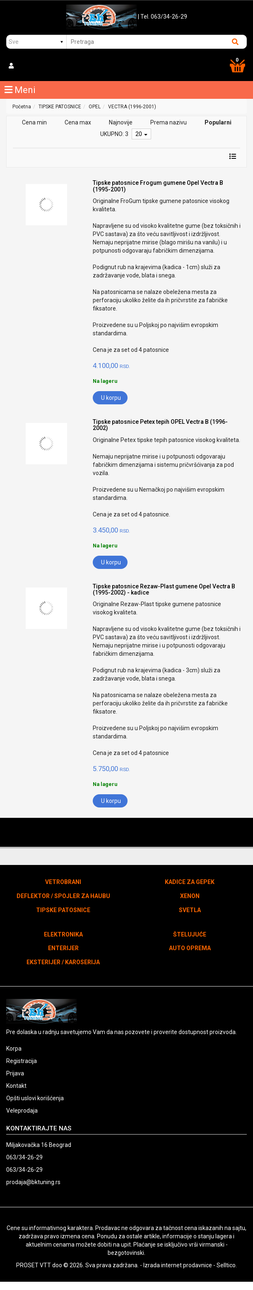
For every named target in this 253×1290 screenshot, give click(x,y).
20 (141, 134)
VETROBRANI (63, 882)
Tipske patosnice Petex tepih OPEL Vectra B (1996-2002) (160, 424)
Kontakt (16, 1085)
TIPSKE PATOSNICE (60, 107)
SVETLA (190, 910)
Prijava (15, 1073)
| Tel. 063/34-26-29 (162, 16)
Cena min (34, 122)
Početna (21, 107)
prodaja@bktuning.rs (33, 1182)
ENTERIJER (63, 948)
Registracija (21, 1061)
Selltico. (227, 1265)
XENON (190, 896)
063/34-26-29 (24, 1157)
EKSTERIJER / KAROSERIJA (63, 962)
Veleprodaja (22, 1110)
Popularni (218, 122)
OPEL (95, 107)
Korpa (14, 1048)
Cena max (78, 122)
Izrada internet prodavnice (177, 1265)
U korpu (111, 397)
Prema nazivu (168, 122)
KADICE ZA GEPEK (189, 882)
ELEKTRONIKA (63, 934)
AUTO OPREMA (190, 948)
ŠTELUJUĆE (189, 934)
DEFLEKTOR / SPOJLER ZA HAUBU (63, 896)
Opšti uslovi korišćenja (35, 1098)
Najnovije (121, 122)
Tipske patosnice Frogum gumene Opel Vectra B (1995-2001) (158, 185)
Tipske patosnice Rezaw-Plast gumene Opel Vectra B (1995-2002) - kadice (164, 589)
